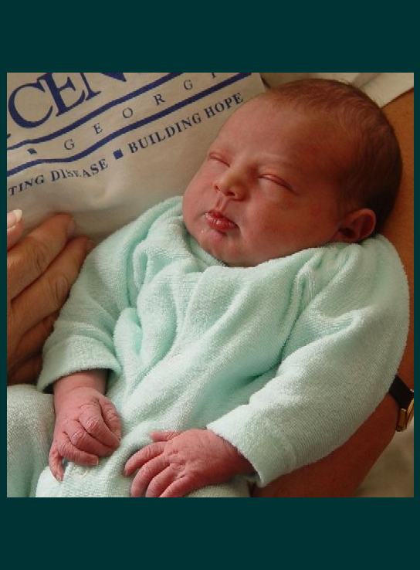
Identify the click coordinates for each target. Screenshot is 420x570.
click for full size (210, 562)
